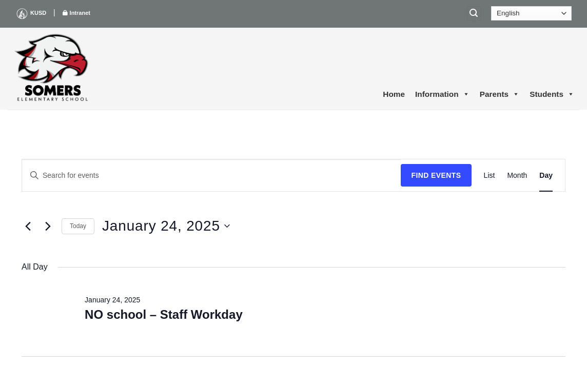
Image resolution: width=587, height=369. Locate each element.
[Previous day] (28, 226)
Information (442, 94)
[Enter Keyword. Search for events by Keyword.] (211, 175)
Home (394, 94)
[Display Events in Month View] (517, 175)
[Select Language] (531, 13)
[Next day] (48, 226)
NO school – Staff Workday (164, 314)
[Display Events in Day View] (546, 175)
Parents (499, 94)
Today (78, 226)
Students (552, 94)
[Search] (474, 13)
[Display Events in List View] (489, 175)
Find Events (436, 175)
